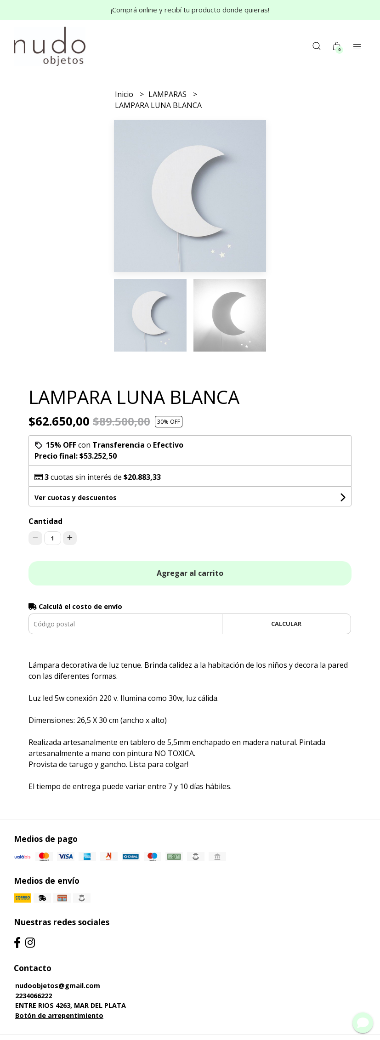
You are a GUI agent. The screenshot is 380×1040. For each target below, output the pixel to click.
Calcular (286, 623)
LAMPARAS (168, 94)
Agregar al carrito (190, 573)
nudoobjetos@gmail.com (57, 985)
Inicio (125, 94)
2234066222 (33, 995)
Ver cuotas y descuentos (75, 497)
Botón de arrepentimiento (59, 1015)
